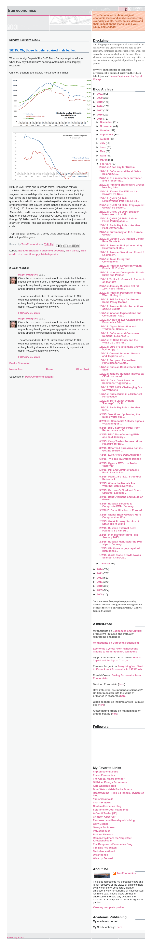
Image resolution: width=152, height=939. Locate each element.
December (106, 122)
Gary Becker (100, 823)
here (121, 684)
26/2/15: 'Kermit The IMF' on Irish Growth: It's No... (119, 192)
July (103, 142)
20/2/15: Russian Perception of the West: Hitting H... (120, 294)
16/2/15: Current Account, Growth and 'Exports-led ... (119, 354)
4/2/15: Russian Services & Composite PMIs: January (116, 505)
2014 (100, 569)
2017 (100, 110)
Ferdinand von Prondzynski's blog (114, 820)
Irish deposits (49, 254)
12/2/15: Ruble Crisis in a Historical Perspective (120, 395)
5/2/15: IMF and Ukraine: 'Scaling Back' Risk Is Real (119, 471)
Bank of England (28, 250)
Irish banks (72, 250)
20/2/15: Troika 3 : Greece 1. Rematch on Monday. (122, 280)
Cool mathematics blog (107, 806)
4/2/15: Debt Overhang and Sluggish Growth (121, 498)
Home (49, 369)
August (104, 138)
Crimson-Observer (104, 816)
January (105, 563)
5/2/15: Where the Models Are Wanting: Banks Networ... (117, 484)
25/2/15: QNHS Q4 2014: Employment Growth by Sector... (121, 206)
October (105, 130)
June (103, 147)
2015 (100, 118)
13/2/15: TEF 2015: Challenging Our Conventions (120, 388)
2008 (100, 594)
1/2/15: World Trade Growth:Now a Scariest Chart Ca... (120, 556)
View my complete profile (108, 907)
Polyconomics (101, 830)
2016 (100, 114)
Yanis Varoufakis (103, 799)
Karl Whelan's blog (104, 785)
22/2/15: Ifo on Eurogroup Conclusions (114, 260)
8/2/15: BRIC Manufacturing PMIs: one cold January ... (119, 435)
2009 (100, 590)
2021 (100, 93)
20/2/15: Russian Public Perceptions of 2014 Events (121, 307)
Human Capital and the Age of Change (117, 659)
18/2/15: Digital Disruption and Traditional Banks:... (117, 327)
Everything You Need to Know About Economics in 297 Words (118, 668)
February (106, 163)
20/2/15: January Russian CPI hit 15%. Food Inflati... (119, 287)
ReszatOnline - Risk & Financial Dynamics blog (118, 794)
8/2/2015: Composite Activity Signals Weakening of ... (121, 422)
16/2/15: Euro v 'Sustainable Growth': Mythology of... (121, 348)
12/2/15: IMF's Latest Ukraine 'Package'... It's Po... (116, 402)
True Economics (22, 10)
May (103, 151)
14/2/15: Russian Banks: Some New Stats (120, 368)
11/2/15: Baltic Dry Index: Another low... (119, 408)
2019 (100, 102)
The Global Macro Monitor (109, 778)
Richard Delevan (103, 834)
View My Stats (15, 937)
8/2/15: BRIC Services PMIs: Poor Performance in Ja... (119, 429)
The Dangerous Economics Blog (112, 844)
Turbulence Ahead (104, 851)
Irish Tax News (102, 802)
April (103, 155)
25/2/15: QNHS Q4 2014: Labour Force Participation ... (118, 219)
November (106, 126)
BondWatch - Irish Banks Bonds (112, 789)
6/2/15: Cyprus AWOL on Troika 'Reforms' (118, 464)
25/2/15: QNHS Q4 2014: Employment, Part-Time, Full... (119, 199)
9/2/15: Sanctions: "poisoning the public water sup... (119, 415)
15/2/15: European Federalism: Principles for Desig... (117, 361)
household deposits (52, 250)
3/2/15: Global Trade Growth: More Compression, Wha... (120, 516)
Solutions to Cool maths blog (111, 809)
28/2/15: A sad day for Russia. (117, 167)
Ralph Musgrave (28, 274)
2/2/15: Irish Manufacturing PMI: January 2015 (118, 536)
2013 (100, 573)
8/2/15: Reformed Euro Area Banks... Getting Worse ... (121, 449)
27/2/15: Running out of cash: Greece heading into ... (122, 186)
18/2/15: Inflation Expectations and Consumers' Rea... (120, 314)
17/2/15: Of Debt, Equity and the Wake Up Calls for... (118, 341)
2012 (100, 577)
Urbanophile (100, 854)
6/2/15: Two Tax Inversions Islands (120, 458)
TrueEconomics (126, 873)
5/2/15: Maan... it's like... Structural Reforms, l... (120, 478)
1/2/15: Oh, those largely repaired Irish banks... (119, 549)
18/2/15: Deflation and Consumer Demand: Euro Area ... (119, 334)
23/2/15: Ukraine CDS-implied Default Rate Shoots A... (121, 240)
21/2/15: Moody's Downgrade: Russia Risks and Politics (121, 273)
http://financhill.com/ (105, 771)
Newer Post (16, 369)
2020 (100, 97)
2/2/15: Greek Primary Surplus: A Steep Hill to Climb (119, 522)
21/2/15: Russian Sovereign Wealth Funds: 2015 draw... (120, 267)
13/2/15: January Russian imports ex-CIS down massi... (122, 375)
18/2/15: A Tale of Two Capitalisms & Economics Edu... (121, 321)
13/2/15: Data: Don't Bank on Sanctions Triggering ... (116, 381)
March (104, 159)
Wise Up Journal (103, 858)
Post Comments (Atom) (39, 376)
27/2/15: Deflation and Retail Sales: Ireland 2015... (120, 172)
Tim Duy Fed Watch (105, 847)
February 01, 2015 (29, 312)
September (107, 134)
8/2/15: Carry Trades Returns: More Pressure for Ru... (120, 442)
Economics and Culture (127, 630)
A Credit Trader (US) (105, 813)
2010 (100, 585)
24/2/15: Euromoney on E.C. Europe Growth (121, 233)
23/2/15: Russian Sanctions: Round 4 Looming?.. (121, 253)
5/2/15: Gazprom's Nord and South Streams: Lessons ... (120, 491)
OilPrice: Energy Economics (110, 782)
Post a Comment (19, 363)
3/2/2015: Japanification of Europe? (120, 510)
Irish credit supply (29, 254)
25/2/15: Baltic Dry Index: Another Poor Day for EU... (119, 226)
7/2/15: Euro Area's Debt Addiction (120, 454)
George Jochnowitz (105, 827)
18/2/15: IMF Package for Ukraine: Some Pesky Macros (119, 300)
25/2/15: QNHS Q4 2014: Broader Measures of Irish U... (119, 213)
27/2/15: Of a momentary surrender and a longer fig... (120, 179)
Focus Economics (104, 775)
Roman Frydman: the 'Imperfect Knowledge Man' (112, 839)
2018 (100, 106)
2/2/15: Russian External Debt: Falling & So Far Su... (117, 529)
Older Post (82, 369)
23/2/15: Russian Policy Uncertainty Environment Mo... (121, 246)
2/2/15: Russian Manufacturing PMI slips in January (120, 543)
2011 (100, 581)
